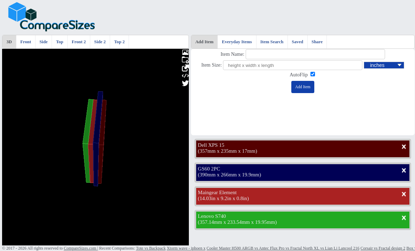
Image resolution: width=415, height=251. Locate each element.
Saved (297, 41)
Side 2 (100, 41)
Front (25, 41)
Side (43, 41)
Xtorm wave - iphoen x (186, 248)
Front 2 (79, 41)
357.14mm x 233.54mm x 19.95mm (237, 222)
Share (317, 41)
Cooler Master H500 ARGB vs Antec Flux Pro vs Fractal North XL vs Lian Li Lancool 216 (283, 248)
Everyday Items (237, 41)
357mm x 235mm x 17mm (227, 151)
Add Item (204, 41)
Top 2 (119, 41)
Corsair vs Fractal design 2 (383, 248)
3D (9, 41)
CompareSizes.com (80, 248)
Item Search (271, 41)
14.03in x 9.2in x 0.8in (223, 198)
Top (59, 41)
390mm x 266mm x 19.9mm (229, 174)
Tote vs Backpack (151, 248)
